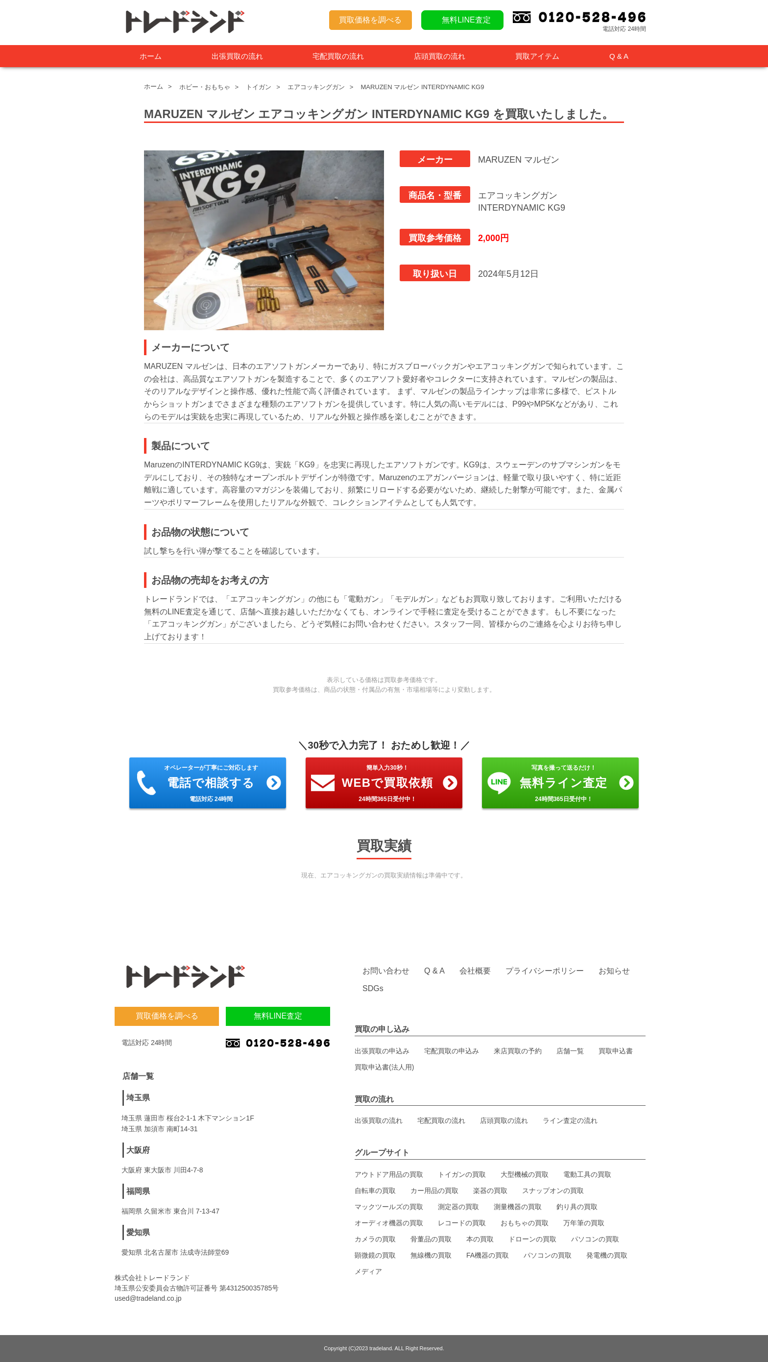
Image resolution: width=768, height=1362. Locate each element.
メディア (368, 1271)
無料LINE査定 (466, 20)
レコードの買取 (462, 1223)
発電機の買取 (606, 1255)
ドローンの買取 (532, 1239)
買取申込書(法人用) (384, 1067)
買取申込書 (616, 1051)
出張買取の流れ (237, 56)
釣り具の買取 (577, 1207)
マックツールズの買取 (389, 1207)
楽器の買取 (490, 1190)
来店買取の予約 (518, 1051)
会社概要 (475, 971)
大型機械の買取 (525, 1174)
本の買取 (480, 1239)
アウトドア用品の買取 (389, 1174)
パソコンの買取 (595, 1239)
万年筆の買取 (583, 1223)
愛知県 (138, 1232)
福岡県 (138, 1191)
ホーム (151, 56)
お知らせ (614, 971)
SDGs (373, 988)
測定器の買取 (458, 1207)
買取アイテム (537, 56)
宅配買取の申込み (451, 1051)
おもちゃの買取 (525, 1223)
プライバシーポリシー (544, 971)
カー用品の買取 (434, 1190)
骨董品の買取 (431, 1239)
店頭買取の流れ (439, 56)
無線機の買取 (431, 1255)
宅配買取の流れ (338, 56)
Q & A (618, 56)
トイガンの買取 (462, 1174)
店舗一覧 (570, 1051)
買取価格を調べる (370, 20)
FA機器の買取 (487, 1255)
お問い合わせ (385, 971)
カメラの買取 (375, 1239)
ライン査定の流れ (570, 1120)
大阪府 (138, 1150)
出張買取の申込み (382, 1051)
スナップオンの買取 (553, 1190)
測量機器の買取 (518, 1207)
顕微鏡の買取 (375, 1255)
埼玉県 (138, 1098)
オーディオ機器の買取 (389, 1223)
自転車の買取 (375, 1190)
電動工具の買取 (587, 1174)
